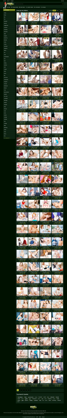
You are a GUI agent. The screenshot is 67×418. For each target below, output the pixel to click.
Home (8, 7)
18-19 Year (6, 77)
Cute (5, 54)
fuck (43, 48)
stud (36, 48)
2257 (37, 416)
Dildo (5, 125)
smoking (43, 173)
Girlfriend (5, 46)
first (36, 73)
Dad (4, 60)
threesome (20, 61)
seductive (56, 23)
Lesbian (5, 102)
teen (56, 36)
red (20, 161)
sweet (57, 111)
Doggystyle (6, 25)
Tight (5, 33)
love (48, 148)
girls (20, 36)
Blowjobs (5, 21)
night (57, 198)
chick (45, 23)
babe (59, 73)
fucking (21, 136)
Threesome (6, 79)
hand (18, 400)
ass (55, 136)
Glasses (5, 108)
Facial (5, 42)
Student (5, 94)
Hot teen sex (29, 410)
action (36, 98)
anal (22, 36)
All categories (7, 138)
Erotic (5, 112)
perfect (48, 86)
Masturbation (6, 92)
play (21, 298)
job (21, 400)
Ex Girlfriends (6, 56)
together (35, 323)
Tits (4, 19)
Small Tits (5, 37)
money (59, 248)
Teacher (5, 83)
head (43, 136)
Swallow (5, 65)
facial (57, 397)
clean (25, 236)
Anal (5, 67)
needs (21, 211)
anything (24, 211)
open (44, 236)
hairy (30, 400)
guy (32, 48)
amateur (20, 397)
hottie (24, 123)
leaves (56, 48)
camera (24, 111)
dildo (57, 211)
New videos (22, 7)
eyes (36, 348)
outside (53, 398)
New (57, 10)
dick (34, 61)
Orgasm (5, 35)
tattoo (18, 401)
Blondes (5, 40)
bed (36, 173)
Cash (5, 110)
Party (5, 106)
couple (47, 98)
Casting (5, 117)
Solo (5, 121)
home (60, 236)
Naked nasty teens (38, 410)
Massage (5, 100)
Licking (5, 62)
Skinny (5, 50)
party (59, 273)
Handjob (5, 104)
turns (60, 186)
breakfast (33, 161)
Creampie (6, 98)
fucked (25, 61)
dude (45, 98)
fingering (49, 398)
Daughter (5, 81)
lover (36, 23)
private (24, 23)
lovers (36, 148)
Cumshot (5, 27)
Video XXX (44, 410)
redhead (58, 400)
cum (55, 373)
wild (33, 123)
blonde (43, 86)
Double (5, 115)
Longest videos (29, 7)
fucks (48, 73)
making (33, 36)
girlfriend (24, 311)
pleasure (24, 86)
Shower (5, 87)
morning (24, 223)
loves (47, 261)
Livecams (43, 7)
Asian (5, 131)
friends (36, 273)
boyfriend (47, 36)
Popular (54, 10)
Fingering (5, 48)
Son (4, 52)
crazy (22, 161)
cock (60, 86)
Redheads (6, 85)
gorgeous (59, 223)
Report (43, 416)
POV (4, 58)
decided (36, 36)
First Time (5, 96)
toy (44, 36)
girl (33, 211)
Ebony (5, 133)
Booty (5, 73)
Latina (5, 129)
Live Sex (62, 0)
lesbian (22, 373)
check (45, 148)
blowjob (43, 311)
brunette (20, 98)
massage (59, 48)
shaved (51, 397)
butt (36, 360)
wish (47, 186)
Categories (37, 7)
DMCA (40, 416)
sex (19, 23)
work (33, 23)
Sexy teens (33, 410)
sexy (59, 61)
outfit (23, 98)
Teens (5, 12)
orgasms (57, 161)
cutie (21, 23)
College (5, 123)
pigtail (45, 400)
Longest (12, 0)
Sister (5, 71)
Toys (5, 90)
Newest (8, 0)
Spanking (5, 127)
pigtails (26, 400)
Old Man (5, 119)
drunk (35, 400)
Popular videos (14, 7)
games (36, 123)
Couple (5, 69)
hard (33, 136)
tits (47, 397)
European (5, 29)
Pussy (5, 14)
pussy (46, 48)
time (47, 23)
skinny (45, 398)
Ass (4, 17)
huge (25, 348)
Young (5, 44)
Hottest (4, 0)
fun (56, 323)
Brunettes (5, 31)
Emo (5, 135)
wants (37, 161)
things (48, 198)
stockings (53, 400)
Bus (4, 75)
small (20, 373)
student (60, 23)
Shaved (5, 23)
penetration (30, 397)
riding (58, 148)
